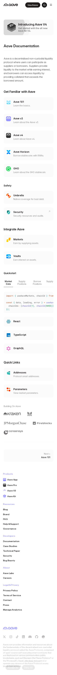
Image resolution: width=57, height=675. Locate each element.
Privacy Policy (10, 590)
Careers (7, 578)
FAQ (5, 519)
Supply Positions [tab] (21, 282)
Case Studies (10, 546)
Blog (5, 509)
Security (7, 555)
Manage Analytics (12, 609)
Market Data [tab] (8, 282)
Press (6, 605)
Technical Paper (11, 551)
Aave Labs (8, 573)
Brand (6, 514)
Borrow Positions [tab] (37, 282)
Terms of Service (12, 595)
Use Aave (33, 5)
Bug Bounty (9, 560)
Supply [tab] (49, 281)
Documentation (11, 541)
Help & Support (11, 524)
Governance (9, 528)
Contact (7, 600)
